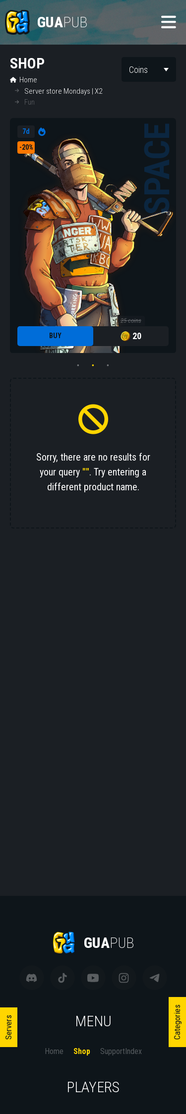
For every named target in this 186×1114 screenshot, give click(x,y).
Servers (8, 1027)
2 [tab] (93, 365)
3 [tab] (108, 365)
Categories (177, 1022)
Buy (55, 336)
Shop (81, 1051)
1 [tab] (78, 365)
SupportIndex (121, 1051)
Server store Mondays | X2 (63, 91)
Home (23, 79)
